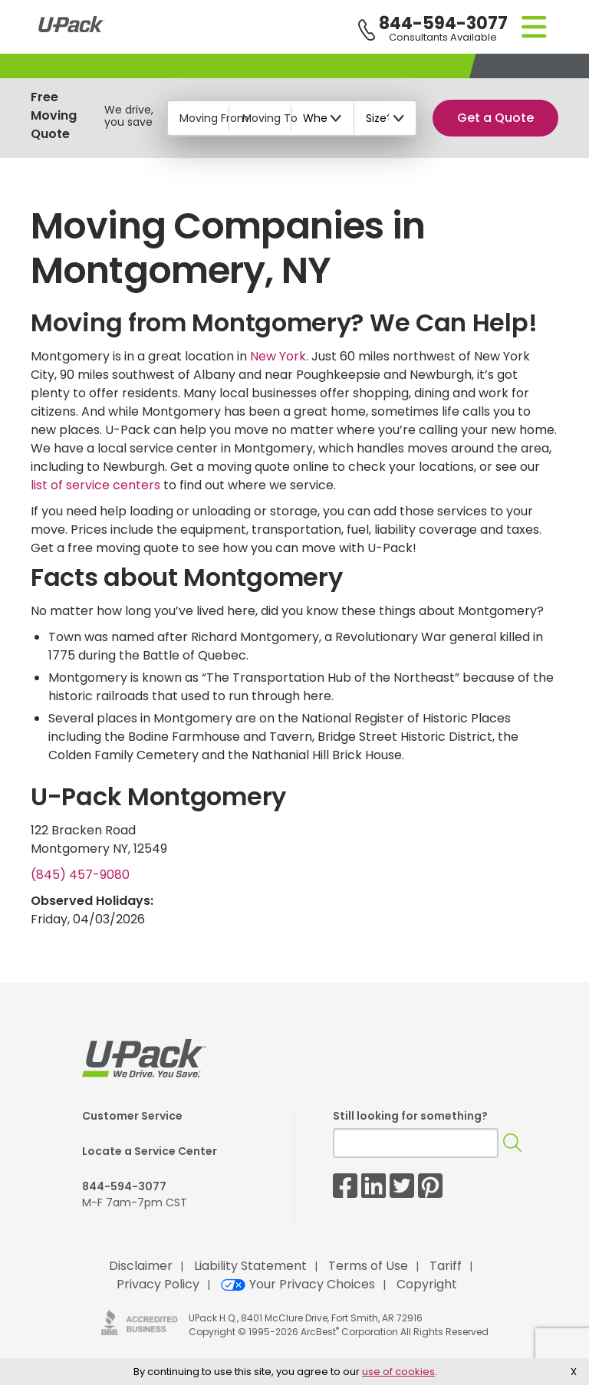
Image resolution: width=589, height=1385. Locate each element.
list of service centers (95, 485)
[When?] (322, 118)
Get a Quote (495, 118)
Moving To (270, 118)
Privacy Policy (158, 1284)
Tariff (445, 1266)
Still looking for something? (410, 1115)
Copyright (427, 1284)
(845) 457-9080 (80, 874)
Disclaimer (141, 1266)
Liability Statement (250, 1266)
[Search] (512, 1143)
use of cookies (398, 1371)
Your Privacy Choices (298, 1284)
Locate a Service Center (149, 1151)
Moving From (213, 118)
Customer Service (132, 1115)
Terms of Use (368, 1266)
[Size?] (385, 118)
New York (278, 356)
